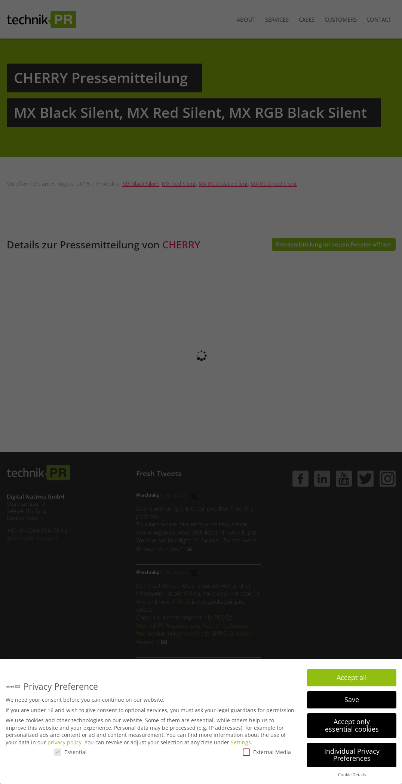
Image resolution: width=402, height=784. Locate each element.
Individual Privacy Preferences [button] (352, 755)
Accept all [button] (352, 677)
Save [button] (351, 699)
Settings (241, 742)
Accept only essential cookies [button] (352, 725)
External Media (267, 752)
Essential (70, 752)
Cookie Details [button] (352, 774)
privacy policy (64, 742)
